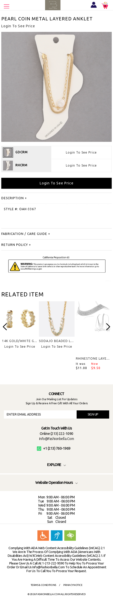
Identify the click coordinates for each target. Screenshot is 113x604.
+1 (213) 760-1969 (53, 448)
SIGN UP (93, 414)
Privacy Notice (72, 585)
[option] (19, 329)
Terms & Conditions (43, 585)
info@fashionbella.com (56, 439)
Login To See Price (81, 152)
